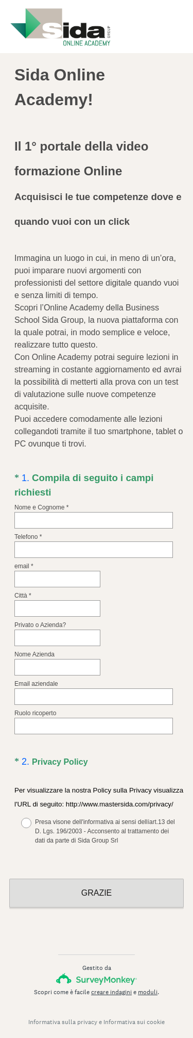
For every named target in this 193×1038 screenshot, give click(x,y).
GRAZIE (96, 883)
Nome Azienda (34, 654)
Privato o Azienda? (40, 625)
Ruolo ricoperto (35, 713)
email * (23, 566)
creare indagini (111, 983)
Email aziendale (36, 683)
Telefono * (28, 536)
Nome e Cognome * (41, 507)
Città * (22, 595)
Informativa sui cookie (134, 1013)
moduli (147, 983)
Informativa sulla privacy (62, 1013)
